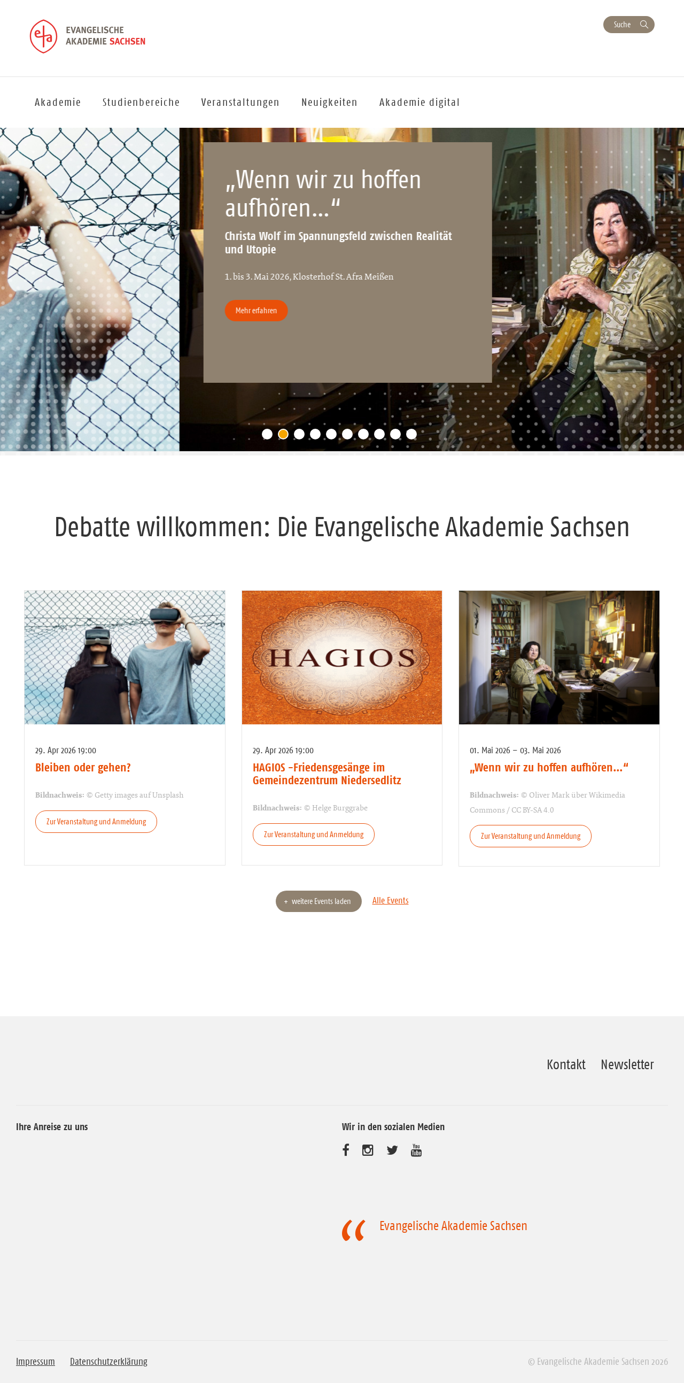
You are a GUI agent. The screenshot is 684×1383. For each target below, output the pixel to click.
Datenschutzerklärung (108, 1361)
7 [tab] (366, 437)
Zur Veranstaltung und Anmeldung (96, 821)
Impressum (35, 1361)
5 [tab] (334, 437)
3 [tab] (302, 437)
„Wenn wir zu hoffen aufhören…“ (549, 767)
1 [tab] (270, 437)
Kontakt (566, 1064)
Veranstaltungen (240, 102)
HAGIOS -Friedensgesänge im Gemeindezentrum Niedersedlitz (327, 773)
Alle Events (390, 900)
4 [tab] (318, 437)
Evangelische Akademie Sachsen (453, 1226)
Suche (622, 24)
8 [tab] (382, 437)
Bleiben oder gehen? (82, 767)
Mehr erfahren (357, 310)
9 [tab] (398, 437)
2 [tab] (286, 437)
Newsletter (627, 1064)
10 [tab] (414, 437)
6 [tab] (350, 437)
